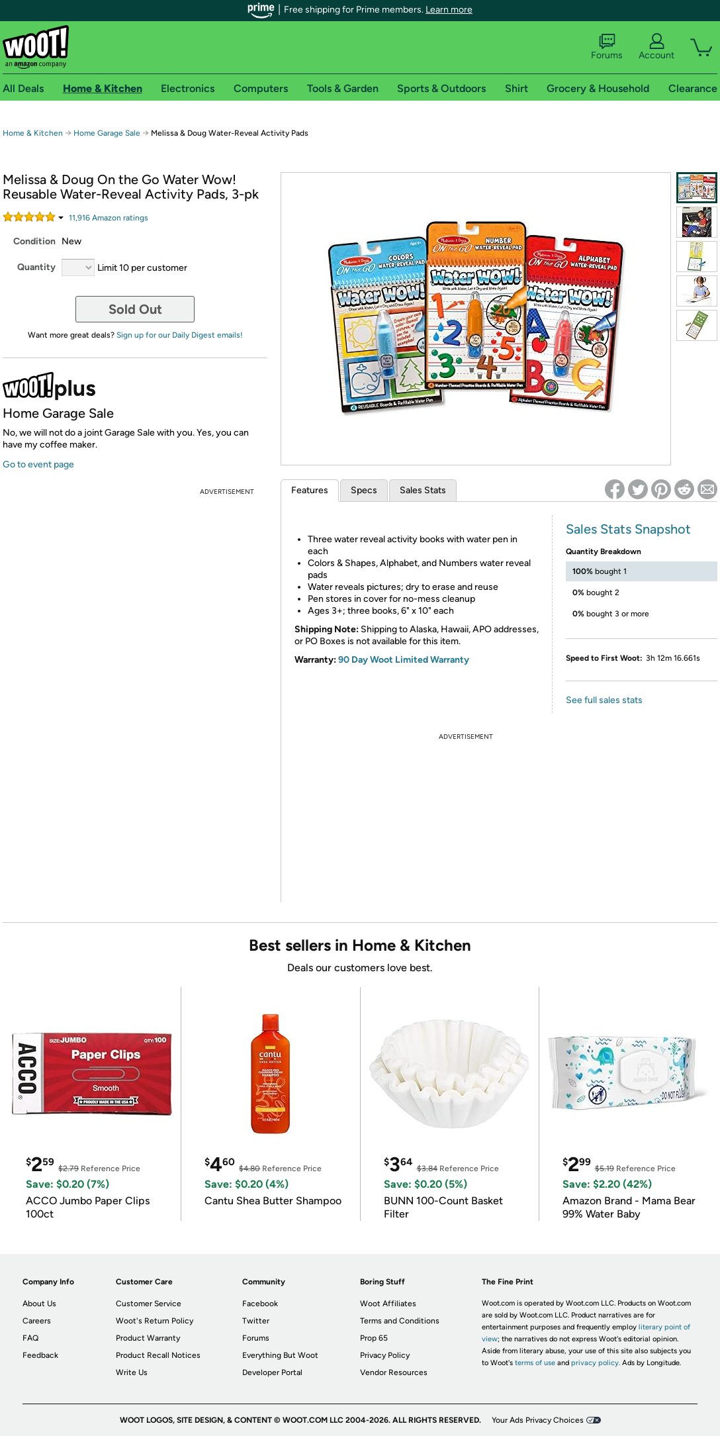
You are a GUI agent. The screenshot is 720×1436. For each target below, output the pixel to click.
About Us (39, 1303)
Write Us (132, 1372)
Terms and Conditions (399, 1320)
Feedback (40, 1355)
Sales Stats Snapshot (628, 529)
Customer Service (148, 1303)
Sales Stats (423, 490)
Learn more (449, 9)
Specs (364, 490)
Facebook (260, 1303)
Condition (34, 241)
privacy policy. (595, 1363)
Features (309, 490)
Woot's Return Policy (154, 1320)
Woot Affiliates (388, 1303)
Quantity (36, 267)
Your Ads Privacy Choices (538, 1420)
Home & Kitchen (33, 133)
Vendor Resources (394, 1372)
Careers (36, 1320)
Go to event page (38, 464)
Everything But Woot (280, 1355)
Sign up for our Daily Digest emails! (179, 335)
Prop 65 (374, 1338)
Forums (607, 47)
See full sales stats (604, 700)
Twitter (255, 1320)
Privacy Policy (385, 1355)
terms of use (535, 1363)
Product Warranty (148, 1338)
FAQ (30, 1338)
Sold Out (135, 309)
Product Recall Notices (158, 1355)
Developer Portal (272, 1372)
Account (656, 47)
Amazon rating (108, 217)
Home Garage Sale (106, 133)
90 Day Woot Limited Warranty (403, 659)
